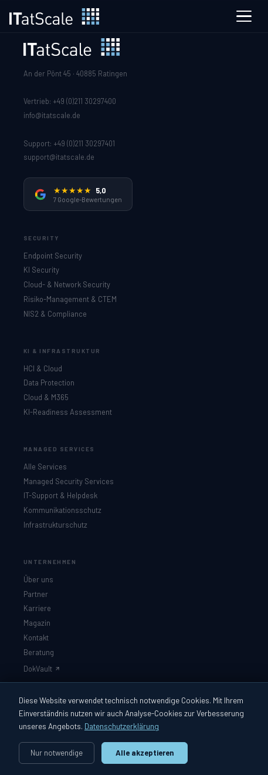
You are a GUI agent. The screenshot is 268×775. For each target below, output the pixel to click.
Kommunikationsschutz (62, 510)
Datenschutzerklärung (121, 726)
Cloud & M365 (46, 397)
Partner (35, 594)
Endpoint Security (52, 255)
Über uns (38, 579)
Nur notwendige (56, 752)
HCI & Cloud (42, 368)
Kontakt (36, 637)
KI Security (41, 269)
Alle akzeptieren (145, 752)
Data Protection (48, 382)
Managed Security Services (68, 481)
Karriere (37, 608)
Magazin (36, 623)
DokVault (41, 668)
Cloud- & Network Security (66, 284)
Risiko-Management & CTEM (70, 299)
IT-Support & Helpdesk (60, 495)
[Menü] (244, 16)
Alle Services (45, 466)
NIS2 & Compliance (55, 313)
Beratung (38, 652)
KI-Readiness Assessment (67, 412)
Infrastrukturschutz (55, 524)
